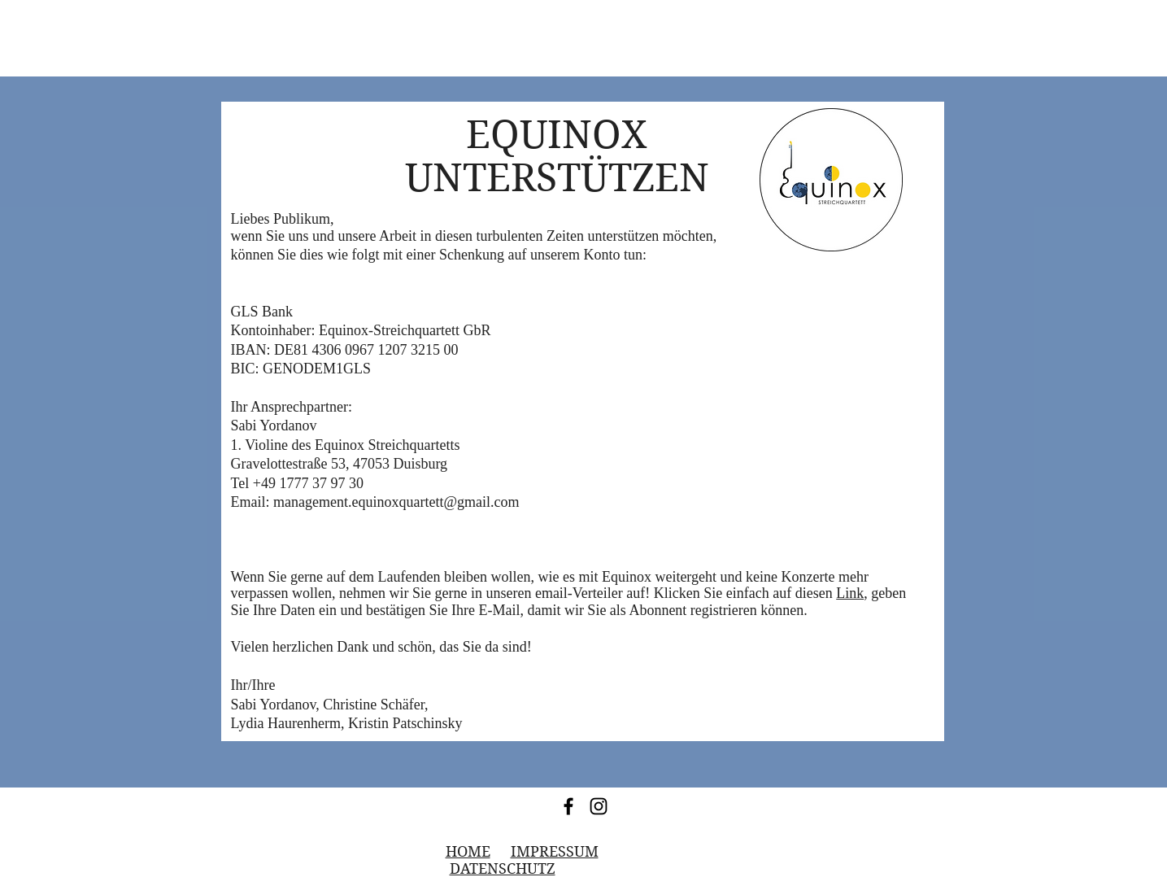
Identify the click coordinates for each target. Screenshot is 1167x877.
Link (850, 593)
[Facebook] (568, 806)
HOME (468, 851)
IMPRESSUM (555, 851)
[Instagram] (598, 806)
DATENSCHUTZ (502, 868)
